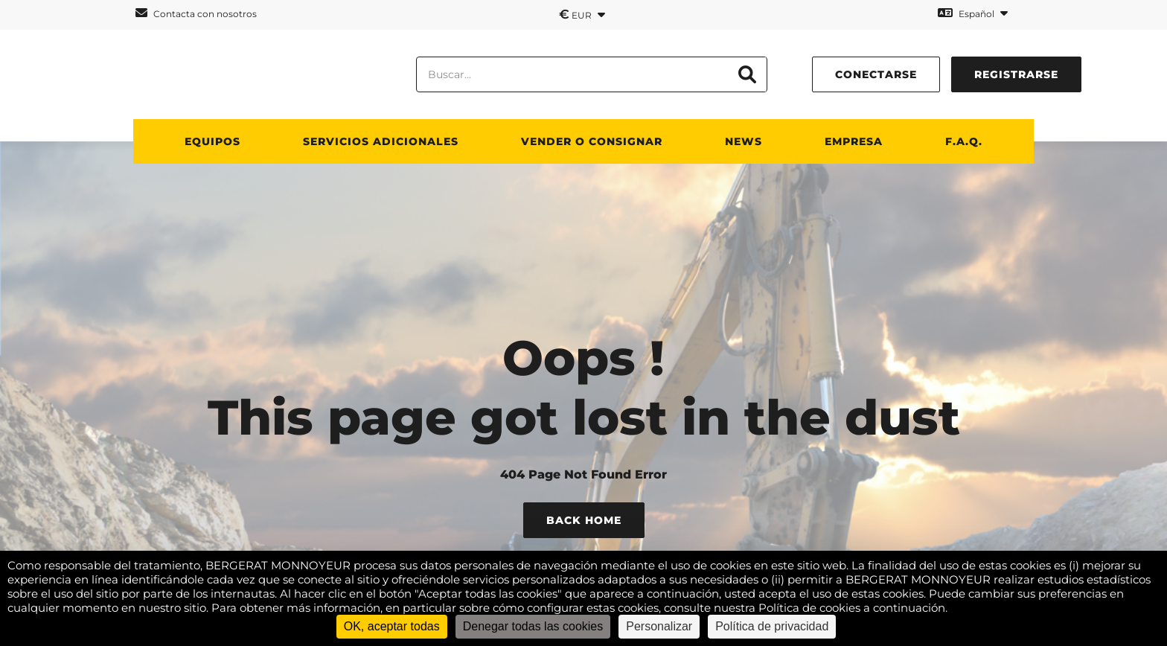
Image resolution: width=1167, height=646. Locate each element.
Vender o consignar (591, 141)
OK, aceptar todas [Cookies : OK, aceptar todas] (392, 626)
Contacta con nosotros (196, 13)
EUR (582, 14)
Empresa (854, 141)
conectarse (876, 74)
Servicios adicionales (380, 141)
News (743, 141)
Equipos (212, 141)
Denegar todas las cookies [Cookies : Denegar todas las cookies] (533, 626)
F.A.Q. (963, 141)
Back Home (583, 520)
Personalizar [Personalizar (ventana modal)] (659, 626)
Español (973, 13)
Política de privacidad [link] (771, 626)
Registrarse (1016, 74)
